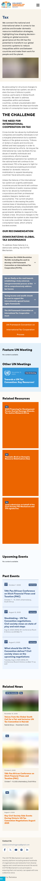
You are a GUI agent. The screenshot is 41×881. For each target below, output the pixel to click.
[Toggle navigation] (38, 4)
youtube (16, 848)
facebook (4, 848)
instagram (21, 848)
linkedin (27, 848)
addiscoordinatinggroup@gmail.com (16, 845)
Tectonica (13, 877)
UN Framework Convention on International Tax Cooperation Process (20, 329)
